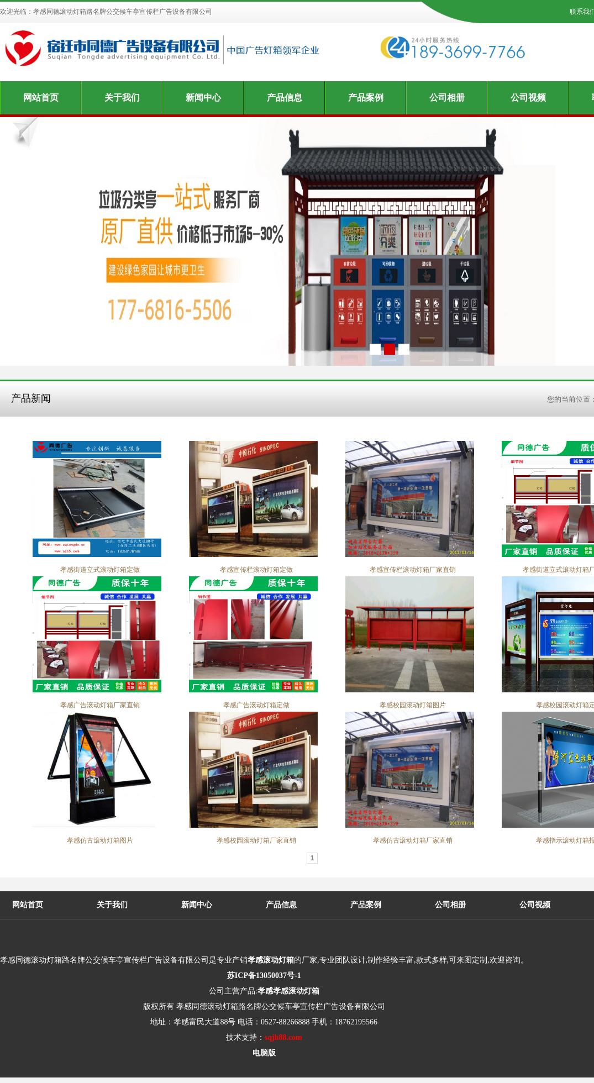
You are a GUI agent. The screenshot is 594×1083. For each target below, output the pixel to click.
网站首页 (41, 97)
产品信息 (284, 97)
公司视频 (528, 97)
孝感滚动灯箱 (271, 960)
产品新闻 (31, 398)
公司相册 (447, 97)
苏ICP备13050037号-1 (264, 975)
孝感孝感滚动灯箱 (288, 991)
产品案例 (365, 97)
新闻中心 (203, 97)
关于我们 (122, 97)
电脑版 (264, 1053)
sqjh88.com (283, 1037)
